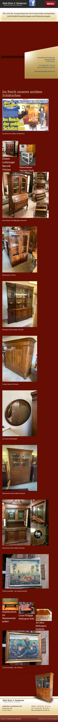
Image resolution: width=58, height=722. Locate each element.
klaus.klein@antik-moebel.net (45, 71)
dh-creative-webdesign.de (51, 718)
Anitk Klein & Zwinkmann (14, 718)
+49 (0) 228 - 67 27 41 (48, 65)
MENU (51, 4)
